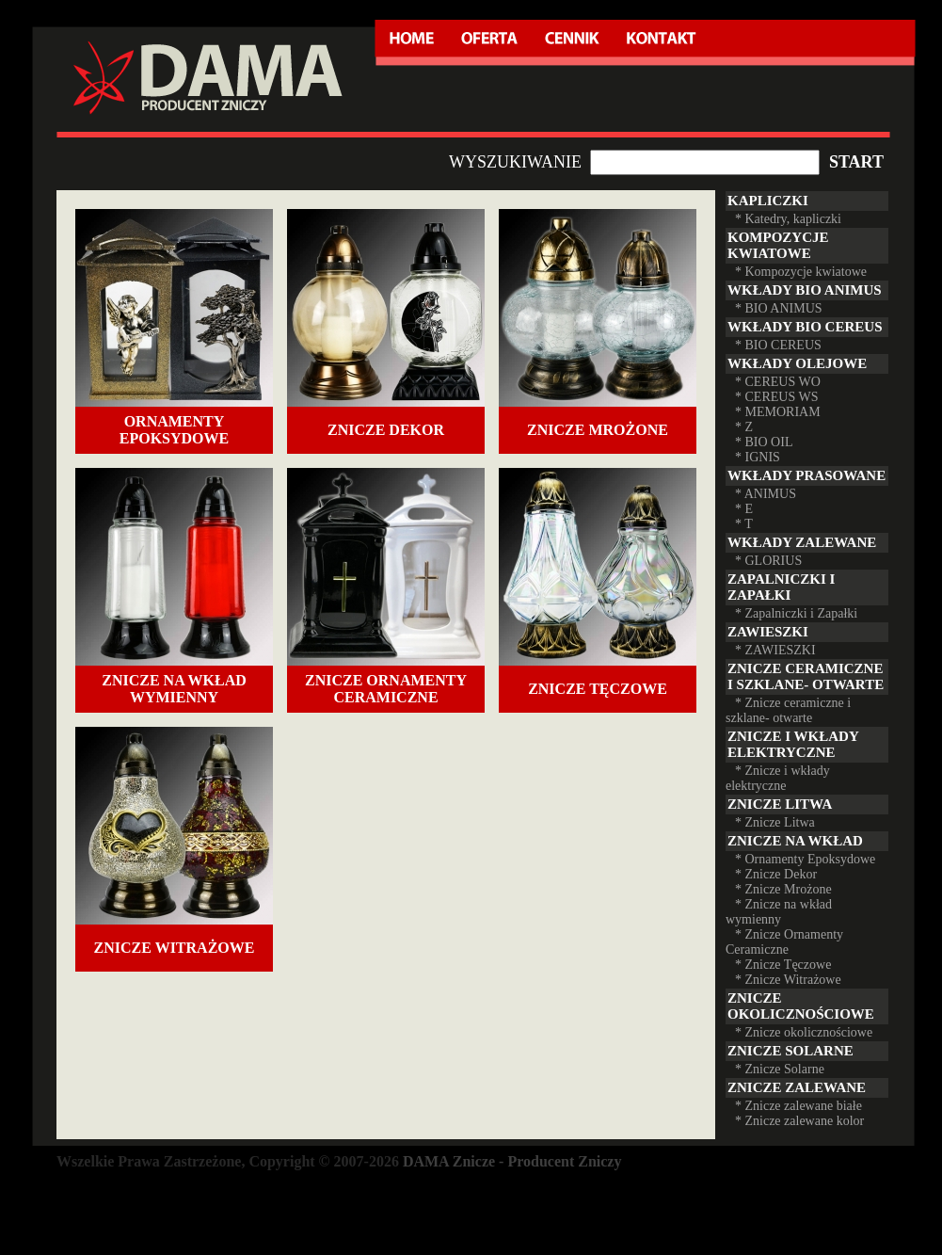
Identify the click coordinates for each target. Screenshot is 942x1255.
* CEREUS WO (778, 382)
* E (744, 509)
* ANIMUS (765, 494)
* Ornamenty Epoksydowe (805, 859)
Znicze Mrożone (597, 430)
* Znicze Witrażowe (788, 980)
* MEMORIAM (778, 412)
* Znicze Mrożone (783, 889)
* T (744, 524)
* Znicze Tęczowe (783, 964)
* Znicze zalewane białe (798, 1106)
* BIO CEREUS (778, 345)
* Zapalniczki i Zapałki (796, 613)
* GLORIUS (768, 561)
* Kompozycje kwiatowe (801, 272)
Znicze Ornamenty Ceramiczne (386, 688)
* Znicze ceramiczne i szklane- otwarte (788, 710)
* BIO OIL (763, 442)
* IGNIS (757, 457)
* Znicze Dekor (776, 874)
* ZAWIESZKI (775, 650)
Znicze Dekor (385, 430)
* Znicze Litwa (775, 822)
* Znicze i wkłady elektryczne (778, 778)
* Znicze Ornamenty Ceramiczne (784, 942)
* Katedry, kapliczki (788, 219)
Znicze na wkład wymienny (174, 688)
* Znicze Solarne (779, 1069)
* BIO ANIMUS (778, 308)
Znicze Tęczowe (597, 689)
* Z (744, 427)
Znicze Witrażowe (174, 948)
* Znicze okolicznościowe (803, 1032)
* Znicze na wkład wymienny (779, 911)
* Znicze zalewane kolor (799, 1121)
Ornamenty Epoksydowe (174, 429)
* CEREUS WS (776, 397)
